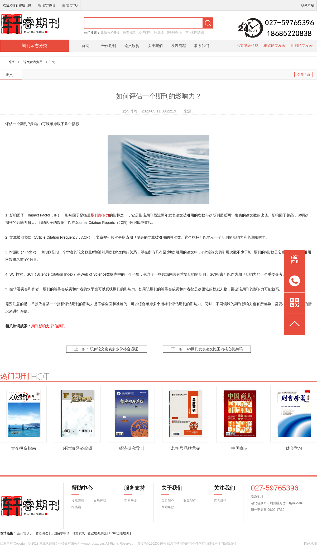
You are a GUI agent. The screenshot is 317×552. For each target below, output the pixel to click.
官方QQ (70, 5)
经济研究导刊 (131, 448)
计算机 (159, 33)
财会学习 (293, 448)
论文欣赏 (131, 46)
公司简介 (167, 501)
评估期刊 (58, 326)
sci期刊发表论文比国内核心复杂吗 (215, 349)
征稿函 (76, 507)
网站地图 (310, 543)
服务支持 (131, 490)
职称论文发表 (274, 45)
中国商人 (239, 448)
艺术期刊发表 (194, 33)
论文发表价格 (247, 45)
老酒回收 (41, 533)
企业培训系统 (97, 533)
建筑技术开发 (110, 33)
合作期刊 (108, 46)
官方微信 (46, 5)
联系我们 (201, 46)
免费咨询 (303, 75)
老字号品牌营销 (185, 448)
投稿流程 (77, 501)
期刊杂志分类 (34, 45)
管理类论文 (174, 33)
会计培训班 (25, 533)
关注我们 (221, 490)
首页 (85, 46)
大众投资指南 (23, 448)
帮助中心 (82, 490)
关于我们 (155, 46)
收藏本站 (307, 5)
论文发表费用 (32, 62)
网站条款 (167, 507)
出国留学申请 (60, 533)
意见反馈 (130, 501)
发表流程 (178, 46)
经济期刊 (144, 33)
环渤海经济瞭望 (77, 448)
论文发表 (78, 533)
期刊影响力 (40, 326)
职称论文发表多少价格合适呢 (114, 349)
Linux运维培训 (119, 533)
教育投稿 (129, 33)
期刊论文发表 (302, 45)
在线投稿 (100, 501)
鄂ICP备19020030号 (151, 543)
